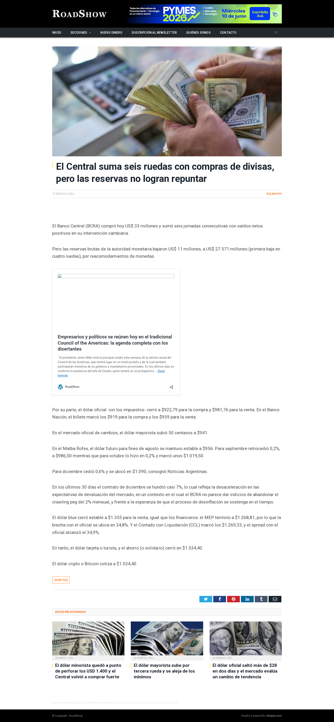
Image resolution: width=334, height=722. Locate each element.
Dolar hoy (274, 193)
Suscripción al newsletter (154, 32)
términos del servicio (153, 702)
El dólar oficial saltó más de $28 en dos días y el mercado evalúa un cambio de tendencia (245, 671)
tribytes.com (274, 715)
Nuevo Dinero (111, 32)
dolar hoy (61, 580)
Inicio (56, 32)
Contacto (228, 32)
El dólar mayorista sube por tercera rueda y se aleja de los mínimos (164, 671)
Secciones (79, 32)
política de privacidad (127, 702)
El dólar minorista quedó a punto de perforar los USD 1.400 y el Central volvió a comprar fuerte (88, 671)
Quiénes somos (198, 32)
